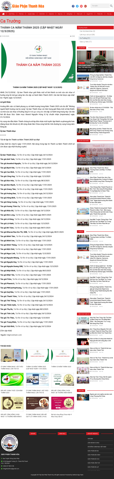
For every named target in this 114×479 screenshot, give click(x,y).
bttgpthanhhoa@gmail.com (11, 468)
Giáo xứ (51, 14)
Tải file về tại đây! (23, 155)
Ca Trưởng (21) (85, 38)
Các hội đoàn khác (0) (87, 31)
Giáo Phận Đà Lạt (93, 467)
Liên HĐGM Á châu (93, 443)
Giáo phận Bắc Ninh (94, 455)
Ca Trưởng (10, 21)
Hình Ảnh (42, 14)
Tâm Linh (79, 14)
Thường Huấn (82, 28)
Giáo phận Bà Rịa (93, 451)
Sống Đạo (69, 14)
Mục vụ (60, 14)
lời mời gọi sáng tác (35, 112)
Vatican (90, 438)
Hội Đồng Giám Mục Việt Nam (97, 446)
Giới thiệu (11, 14)
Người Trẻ (90, 14)
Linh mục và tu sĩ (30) (87, 35)
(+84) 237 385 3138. (8, 466)
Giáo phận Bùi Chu (93, 459)
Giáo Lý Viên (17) (86, 42)
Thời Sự (21, 14)
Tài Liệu (109, 14)
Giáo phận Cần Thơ (94, 463)
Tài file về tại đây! (24, 262)
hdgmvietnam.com (14, 335)
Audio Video (31, 14)
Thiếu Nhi (100, 14)
